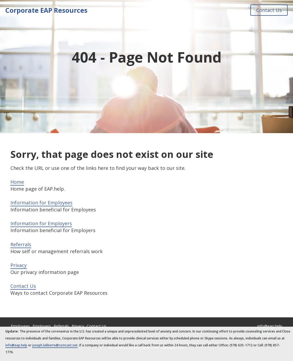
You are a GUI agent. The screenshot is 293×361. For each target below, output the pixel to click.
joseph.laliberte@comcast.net (55, 345)
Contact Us (269, 10)
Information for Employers (41, 223)
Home (17, 182)
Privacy (18, 265)
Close (286, 331)
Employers (42, 326)
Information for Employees (41, 202)
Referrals (20, 244)
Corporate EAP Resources (46, 10)
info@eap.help (269, 326)
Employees (20, 326)
